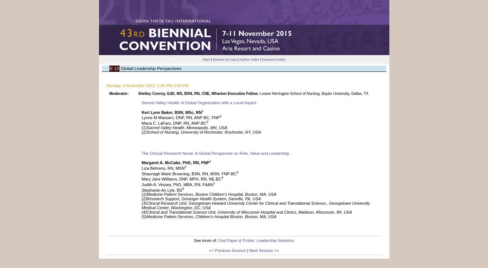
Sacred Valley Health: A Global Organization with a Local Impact (199, 102)
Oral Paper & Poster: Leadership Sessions (256, 240)
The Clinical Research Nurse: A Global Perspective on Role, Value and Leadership (215, 153)
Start (206, 59)
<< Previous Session (227, 250)
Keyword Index (274, 59)
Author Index (249, 59)
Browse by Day (224, 59)
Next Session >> (264, 250)
